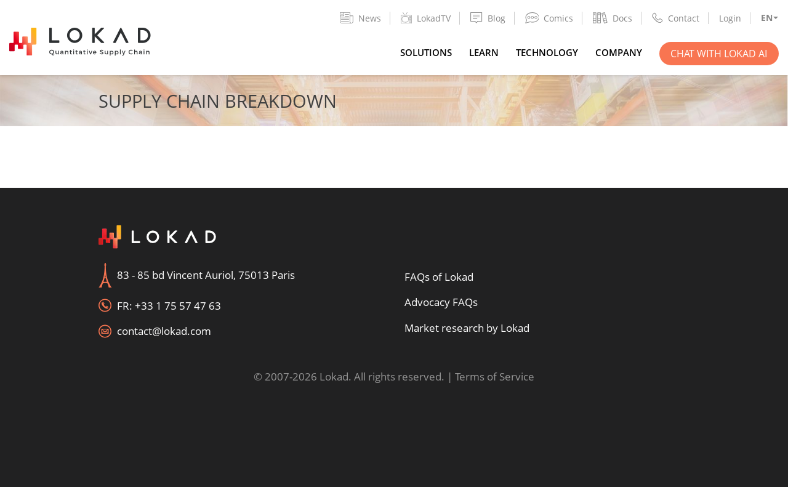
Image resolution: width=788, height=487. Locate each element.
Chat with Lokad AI (718, 53)
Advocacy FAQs (441, 302)
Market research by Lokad (466, 328)
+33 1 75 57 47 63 (178, 306)
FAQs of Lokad (438, 277)
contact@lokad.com (164, 331)
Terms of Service (494, 376)
